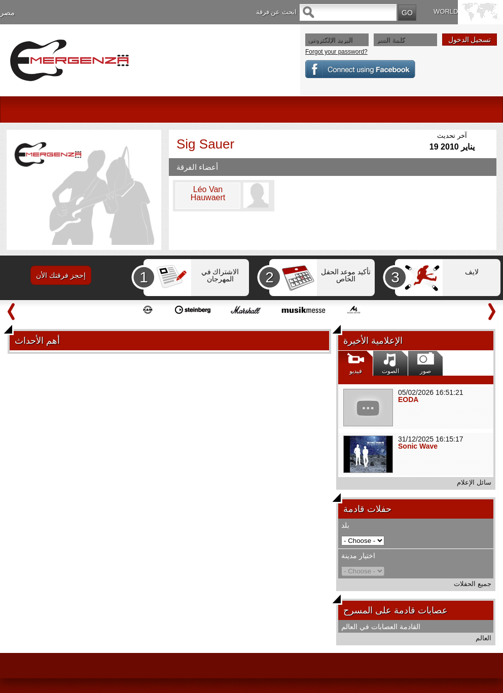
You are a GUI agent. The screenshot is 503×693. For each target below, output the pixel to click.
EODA (408, 399)
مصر (7, 12)
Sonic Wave (418, 446)
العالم (483, 638)
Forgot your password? (336, 51)
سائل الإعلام (474, 482)
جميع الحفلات (472, 583)
